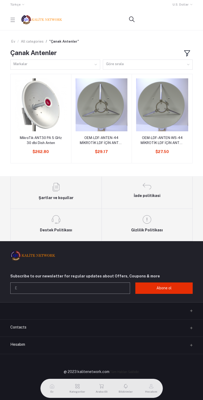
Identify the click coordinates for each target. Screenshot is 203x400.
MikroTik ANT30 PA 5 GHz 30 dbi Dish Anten (41, 140)
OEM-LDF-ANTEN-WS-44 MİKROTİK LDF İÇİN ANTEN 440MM (162, 140)
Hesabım (17, 344)
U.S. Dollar (181, 4)
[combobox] (55, 65)
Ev (13, 41)
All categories (32, 41)
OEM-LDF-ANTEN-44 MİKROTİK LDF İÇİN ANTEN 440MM (101, 140)
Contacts (18, 327)
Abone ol (164, 288)
